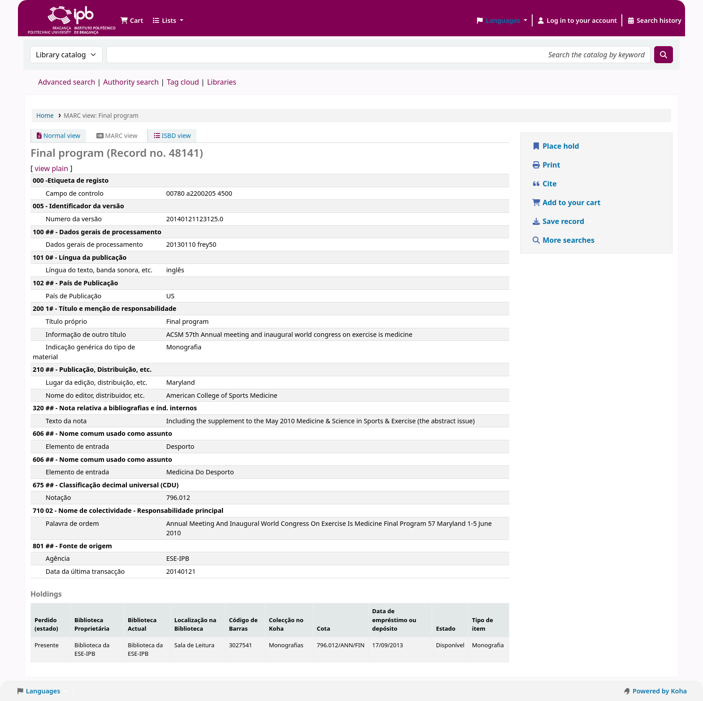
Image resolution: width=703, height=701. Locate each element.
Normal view (58, 135)
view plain (51, 168)
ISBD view (172, 135)
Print (546, 165)
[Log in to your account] (577, 20)
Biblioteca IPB (49, 13)
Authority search (131, 82)
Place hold (555, 146)
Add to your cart (566, 202)
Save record (559, 221)
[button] (132, 20)
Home (45, 115)
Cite (544, 184)
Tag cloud (183, 82)
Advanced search (66, 82)
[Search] (663, 54)
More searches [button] (564, 240)
